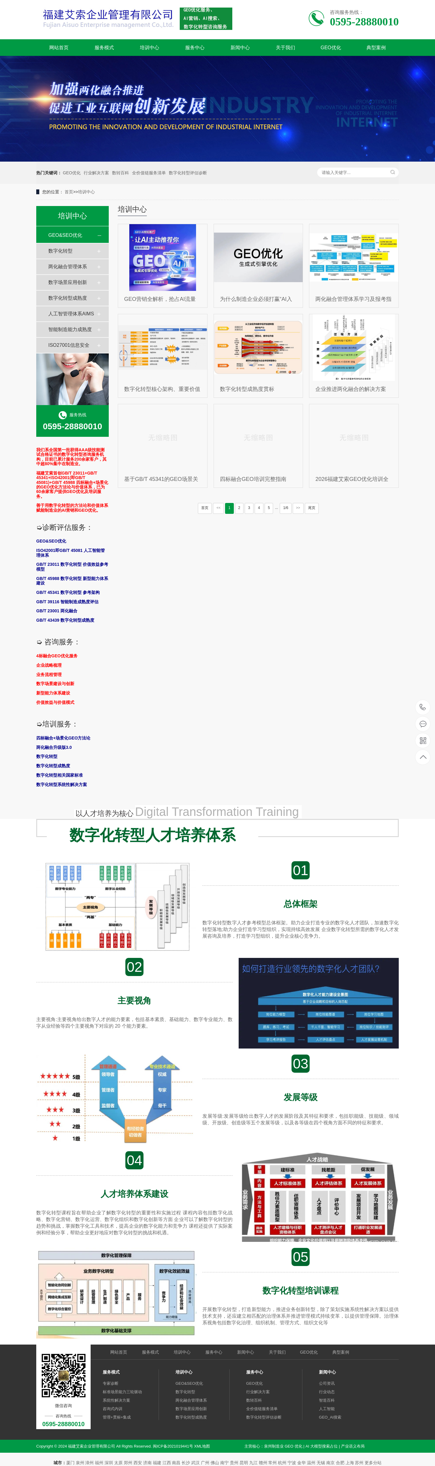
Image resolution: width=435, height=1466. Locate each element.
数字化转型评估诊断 (188, 172)
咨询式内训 (112, 1408)
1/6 (285, 508)
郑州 (128, 1462)
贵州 (234, 1462)
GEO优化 (331, 47)
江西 (167, 1462)
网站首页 (59, 47)
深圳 (109, 1462)
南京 (330, 1462)
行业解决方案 (96, 172)
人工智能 (327, 1408)
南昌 (176, 1462)
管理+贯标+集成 (117, 1417)
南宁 (224, 1462)
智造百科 (327, 1400)
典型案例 (376, 47)
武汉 (195, 1462)
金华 (301, 1462)
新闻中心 (240, 47)
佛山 (215, 1462)
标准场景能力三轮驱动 (122, 1392)
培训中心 (149, 47)
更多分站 (373, 1462)
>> (298, 508)
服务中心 (195, 47)
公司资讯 (327, 1383)
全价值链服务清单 (149, 172)
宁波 (292, 1462)
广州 (205, 1462)
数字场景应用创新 (67, 282)
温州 (311, 1462)
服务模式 (104, 47)
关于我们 (285, 47)
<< (218, 508)
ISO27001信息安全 (68, 345)
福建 (157, 1462)
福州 (99, 1462)
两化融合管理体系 (67, 266)
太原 (118, 1462)
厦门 (70, 1462)
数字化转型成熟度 (67, 298)
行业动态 (327, 1392)
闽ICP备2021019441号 (173, 1446)
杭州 (282, 1462)
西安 (138, 1462)
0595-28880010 (423, 708)
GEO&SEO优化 (65, 235)
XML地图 (202, 1446)
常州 (272, 1462)
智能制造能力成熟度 (70, 329)
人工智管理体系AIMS (71, 313)
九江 (253, 1462)
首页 (69, 191)
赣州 (263, 1462)
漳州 (89, 1462)
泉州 (80, 1462)
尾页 (311, 508)
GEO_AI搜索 (330, 1417)
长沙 (186, 1462)
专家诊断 (110, 1383)
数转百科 (120, 172)
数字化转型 (60, 250)
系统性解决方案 (116, 1400)
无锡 (321, 1462)
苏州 (359, 1462)
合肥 (340, 1462)
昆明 (244, 1462)
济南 (147, 1462)
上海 (350, 1462)
